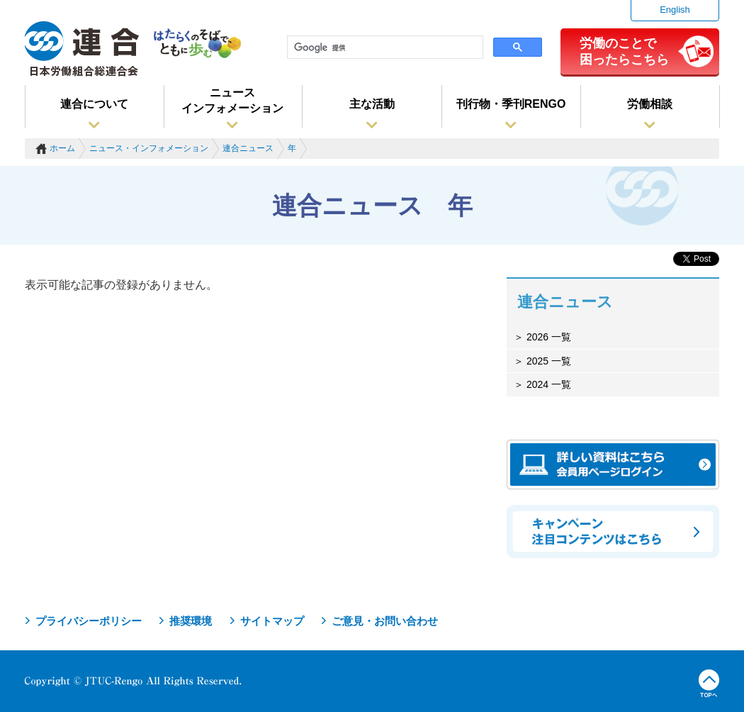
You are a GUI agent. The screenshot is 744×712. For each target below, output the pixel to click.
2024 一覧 (547, 384)
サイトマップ (272, 621)
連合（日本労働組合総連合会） (82, 49)
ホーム (62, 148)
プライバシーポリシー (88, 621)
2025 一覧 (547, 361)
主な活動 (372, 104)
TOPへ (709, 683)
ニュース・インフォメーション (148, 148)
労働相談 (649, 104)
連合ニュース (248, 148)
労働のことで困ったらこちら (624, 51)
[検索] (383, 47)
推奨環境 (190, 621)
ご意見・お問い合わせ (385, 621)
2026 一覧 (547, 337)
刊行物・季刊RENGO (511, 104)
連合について (94, 104)
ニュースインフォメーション (232, 100)
